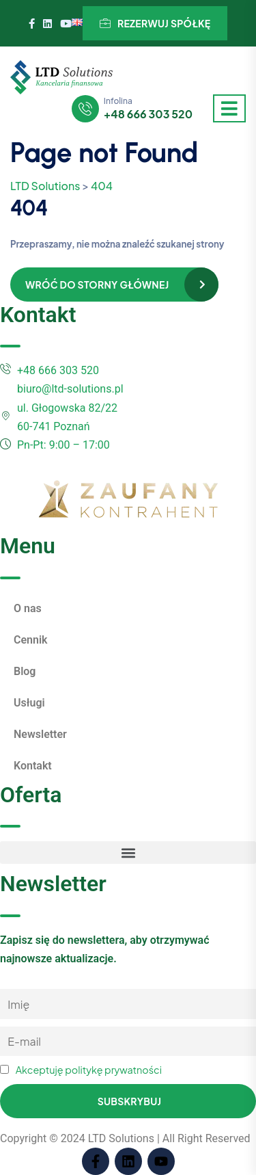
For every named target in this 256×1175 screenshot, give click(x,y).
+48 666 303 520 (148, 114)
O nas (28, 608)
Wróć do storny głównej (97, 284)
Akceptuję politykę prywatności (89, 1070)
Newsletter (40, 734)
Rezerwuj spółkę (155, 23)
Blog (24, 671)
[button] (128, 852)
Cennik (31, 639)
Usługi (29, 702)
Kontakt (33, 765)
